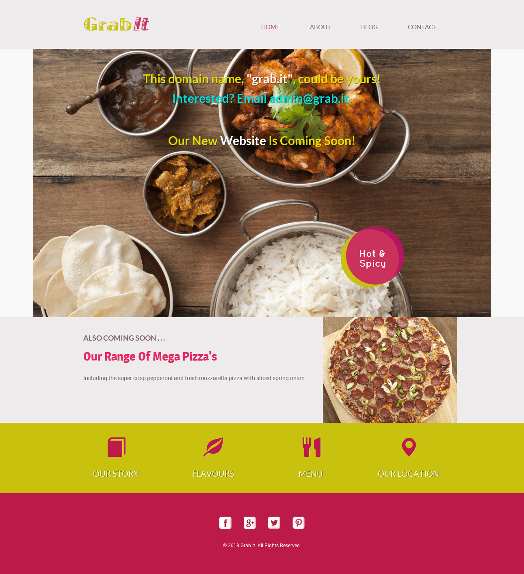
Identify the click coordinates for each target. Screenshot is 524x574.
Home (270, 27)
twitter (274, 523)
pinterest (298, 523)
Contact (422, 27)
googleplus (250, 523)
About (320, 27)
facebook (225, 523)
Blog (369, 27)
